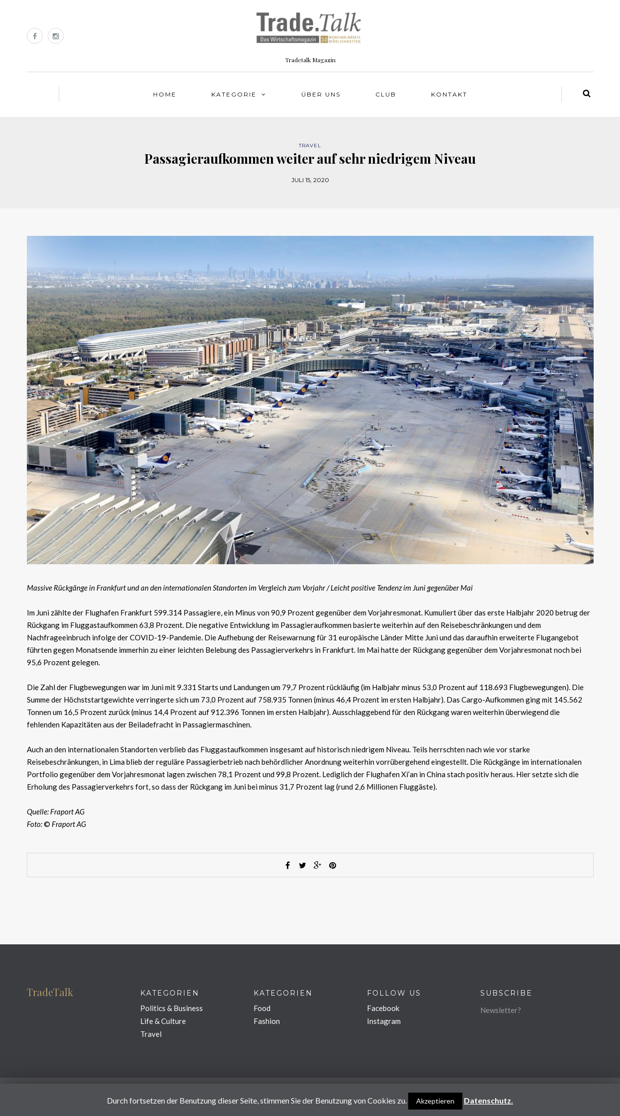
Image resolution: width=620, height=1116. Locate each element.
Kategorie (234, 94)
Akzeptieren (435, 1101)
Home (165, 94)
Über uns (321, 94)
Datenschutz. (488, 1100)
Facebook (383, 1008)
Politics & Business (171, 1008)
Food (262, 1008)
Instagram (384, 1020)
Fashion (267, 1020)
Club (385, 94)
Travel (310, 145)
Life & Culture (163, 1020)
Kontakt (449, 94)
